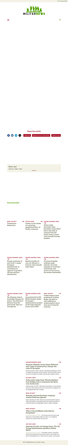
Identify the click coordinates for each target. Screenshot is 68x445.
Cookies (43, 442)
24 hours (11, 169)
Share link (27, 135)
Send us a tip (56, 135)
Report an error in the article (41, 135)
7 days (20, 169)
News (8, 221)
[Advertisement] (34, 33)
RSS (24, 442)
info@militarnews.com (31, 442)
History (27, 221)
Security (14, 221)
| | (62, 1)
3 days (16, 169)
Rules (38, 442)
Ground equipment (49, 221)
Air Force (29, 377)
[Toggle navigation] (8, 20)
